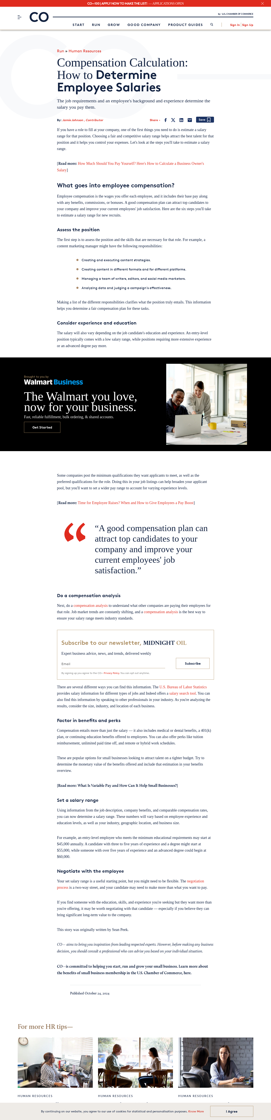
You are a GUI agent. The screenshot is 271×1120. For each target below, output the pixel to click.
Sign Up (247, 24)
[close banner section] (262, 3)
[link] (211, 24)
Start (79, 24)
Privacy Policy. (112, 670)
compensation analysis (91, 603)
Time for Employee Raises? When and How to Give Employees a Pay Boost (136, 500)
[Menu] (19, 16)
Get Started (42, 425)
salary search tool (182, 691)
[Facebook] (166, 118)
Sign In (235, 24)
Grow (114, 24)
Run (96, 24)
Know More (196, 1111)
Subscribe (193, 661)
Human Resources (85, 48)
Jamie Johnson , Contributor (82, 118)
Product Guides (185, 24)
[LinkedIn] (181, 118)
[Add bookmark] (205, 117)
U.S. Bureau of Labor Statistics (183, 685)
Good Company (144, 24)
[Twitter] (173, 118)
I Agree (232, 1111)
